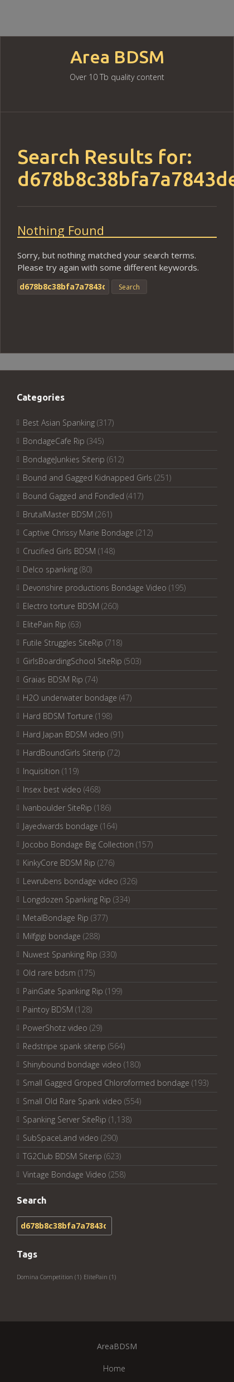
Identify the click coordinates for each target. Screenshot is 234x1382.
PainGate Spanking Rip (63, 991)
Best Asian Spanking (59, 422)
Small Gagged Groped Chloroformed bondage (106, 1082)
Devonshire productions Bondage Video (95, 587)
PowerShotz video (55, 1027)
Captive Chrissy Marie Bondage (78, 532)
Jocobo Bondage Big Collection (78, 844)
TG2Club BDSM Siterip (62, 1156)
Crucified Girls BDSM (59, 551)
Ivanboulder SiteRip (57, 807)
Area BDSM (117, 57)
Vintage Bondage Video (64, 1174)
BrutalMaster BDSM (58, 514)
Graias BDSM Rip (53, 679)
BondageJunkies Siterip (64, 459)
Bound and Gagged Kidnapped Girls (87, 477)
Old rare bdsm (49, 972)
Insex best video (52, 789)
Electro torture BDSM (61, 606)
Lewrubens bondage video (70, 881)
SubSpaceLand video (61, 1137)
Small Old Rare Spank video (72, 1101)
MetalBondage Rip (56, 917)
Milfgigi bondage (52, 936)
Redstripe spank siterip (64, 1046)
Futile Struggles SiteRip (63, 642)
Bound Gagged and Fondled (73, 496)
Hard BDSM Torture (58, 716)
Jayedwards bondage (60, 826)
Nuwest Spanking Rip (60, 954)
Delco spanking (50, 569)
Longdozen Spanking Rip (67, 899)
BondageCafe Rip (54, 441)
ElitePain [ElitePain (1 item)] (100, 1277)
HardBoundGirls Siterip (64, 752)
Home (114, 1368)
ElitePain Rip (44, 624)
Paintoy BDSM (48, 1009)
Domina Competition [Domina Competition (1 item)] (49, 1277)
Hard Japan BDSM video (66, 734)
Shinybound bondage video (72, 1064)
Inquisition (41, 771)
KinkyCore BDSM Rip (59, 862)
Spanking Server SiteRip (64, 1119)
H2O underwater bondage (70, 697)
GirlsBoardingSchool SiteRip (72, 661)
